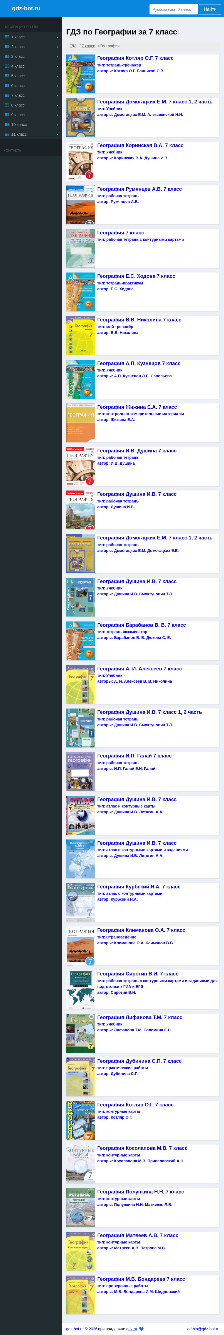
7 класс (18, 95)
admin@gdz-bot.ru (203, 1329)
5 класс (18, 76)
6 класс (18, 85)
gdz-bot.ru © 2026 (81, 1329)
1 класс (18, 37)
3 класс (18, 56)
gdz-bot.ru (26, 8)
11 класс (19, 134)
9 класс (18, 115)
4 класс (18, 66)
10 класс (19, 124)
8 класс (18, 105)
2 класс (18, 46)
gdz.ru (131, 1329)
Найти (210, 9)
